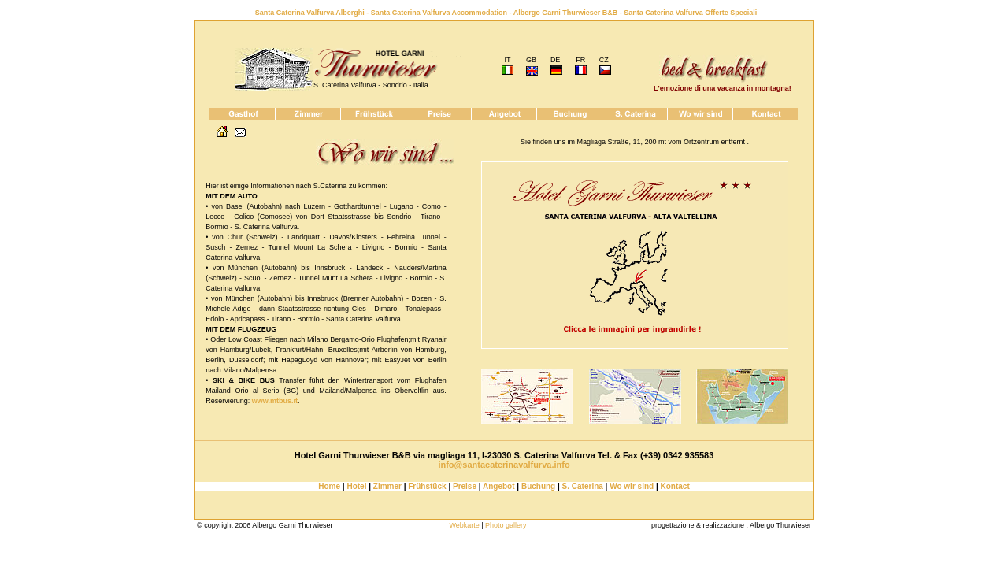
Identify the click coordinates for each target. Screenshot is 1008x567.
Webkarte (464, 525)
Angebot (498, 486)
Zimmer (387, 486)
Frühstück (427, 486)
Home (329, 486)
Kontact (675, 486)
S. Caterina (582, 486)
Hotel (356, 486)
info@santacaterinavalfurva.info (503, 464)
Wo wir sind (630, 486)
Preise (464, 486)
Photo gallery (506, 525)
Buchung (538, 486)
